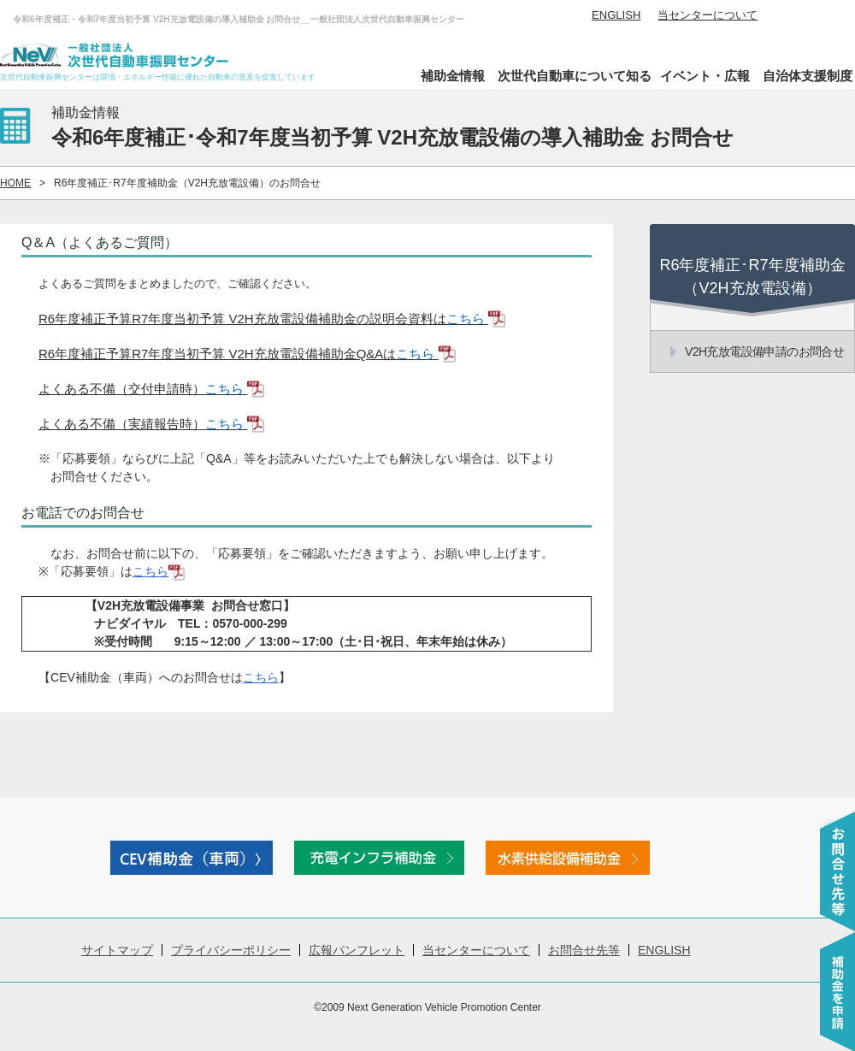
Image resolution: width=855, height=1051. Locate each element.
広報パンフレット (356, 950)
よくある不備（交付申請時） (151, 388)
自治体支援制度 (807, 75)
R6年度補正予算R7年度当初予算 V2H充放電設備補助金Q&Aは (247, 353)
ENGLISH (616, 15)
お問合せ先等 (584, 950)
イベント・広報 (705, 75)
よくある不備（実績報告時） (151, 423)
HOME (15, 183)
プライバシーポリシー (231, 950)
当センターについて (707, 15)
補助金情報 (453, 75)
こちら (159, 571)
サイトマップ (117, 950)
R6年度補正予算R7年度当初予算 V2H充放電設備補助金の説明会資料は (271, 318)
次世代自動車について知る (575, 75)
